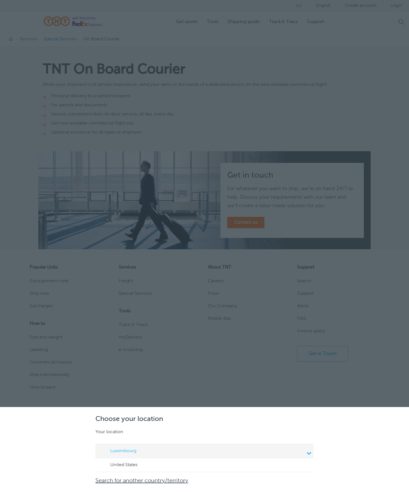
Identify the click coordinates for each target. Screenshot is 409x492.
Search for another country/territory (141, 481)
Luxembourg (205, 452)
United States (118, 465)
